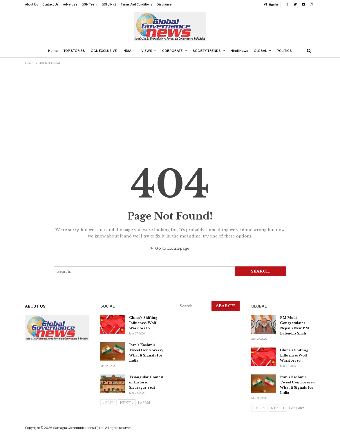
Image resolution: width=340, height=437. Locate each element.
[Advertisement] (170, 109)
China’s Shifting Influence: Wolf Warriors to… (143, 323)
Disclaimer (165, 4)
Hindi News (242, 51)
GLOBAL (264, 51)
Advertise (70, 4)
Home (48, 51)
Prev (108, 403)
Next (126, 403)
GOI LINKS (109, 4)
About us (31, 4)
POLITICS (289, 51)
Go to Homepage (170, 248)
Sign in (271, 4)
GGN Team (89, 4)
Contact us (50, 4)
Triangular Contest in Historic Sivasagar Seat (146, 382)
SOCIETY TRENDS (208, 51)
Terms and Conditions (136, 4)
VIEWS (146, 51)
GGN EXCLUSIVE (101, 51)
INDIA (125, 51)
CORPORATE (173, 51)
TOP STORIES (70, 51)
